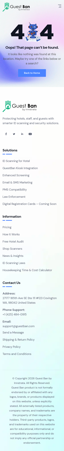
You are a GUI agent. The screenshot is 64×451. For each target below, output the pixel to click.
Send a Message (13, 332)
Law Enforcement (14, 197)
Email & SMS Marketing (17, 182)
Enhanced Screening (16, 175)
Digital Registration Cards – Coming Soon (29, 204)
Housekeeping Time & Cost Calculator (27, 270)
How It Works (11, 234)
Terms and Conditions (17, 354)
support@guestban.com (18, 326)
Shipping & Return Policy (18, 339)
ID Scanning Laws (14, 263)
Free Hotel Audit (13, 241)
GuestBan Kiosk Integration (20, 168)
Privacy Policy (11, 347)
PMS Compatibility (15, 189)
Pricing (7, 227)
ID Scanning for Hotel (16, 161)
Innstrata (19, 383)
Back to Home (32, 72)
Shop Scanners (12, 249)
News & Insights (13, 256)
